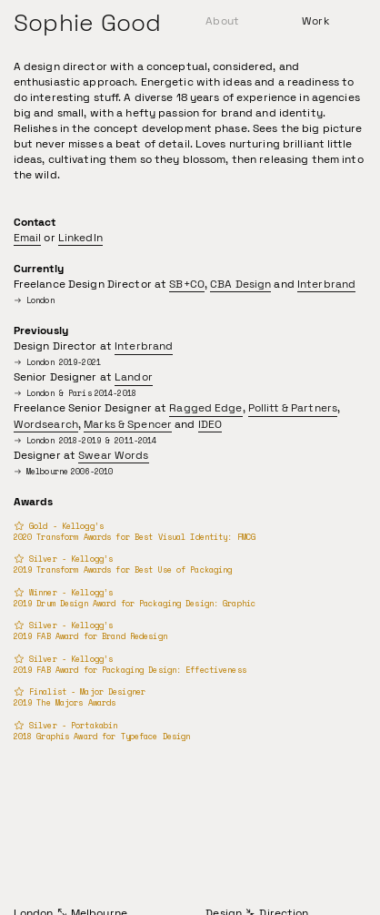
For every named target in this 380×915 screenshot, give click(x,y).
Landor (134, 377)
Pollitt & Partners (292, 408)
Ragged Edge (205, 408)
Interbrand (326, 284)
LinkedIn (80, 237)
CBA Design (240, 284)
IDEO (210, 424)
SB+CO (187, 284)
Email (28, 237)
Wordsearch (46, 424)
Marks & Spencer (128, 424)
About (222, 21)
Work (315, 21)
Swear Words (113, 455)
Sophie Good (88, 22)
